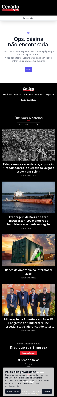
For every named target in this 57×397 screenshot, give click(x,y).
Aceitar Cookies (13, 391)
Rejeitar (47, 391)
